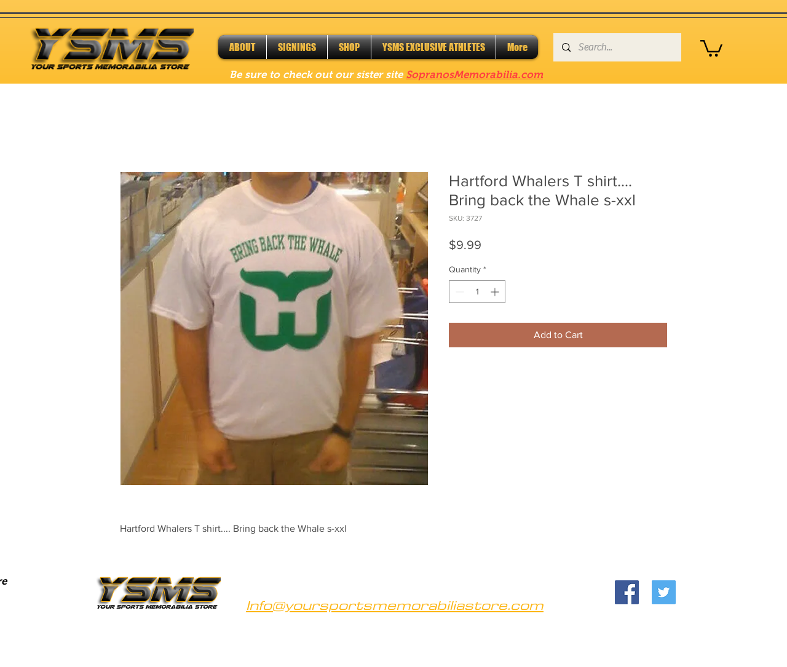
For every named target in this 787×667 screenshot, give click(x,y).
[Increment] (496, 291)
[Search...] (616, 47)
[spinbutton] (477, 291)
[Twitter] (664, 592)
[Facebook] (627, 592)
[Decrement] (458, 291)
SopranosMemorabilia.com (474, 75)
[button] (711, 47)
